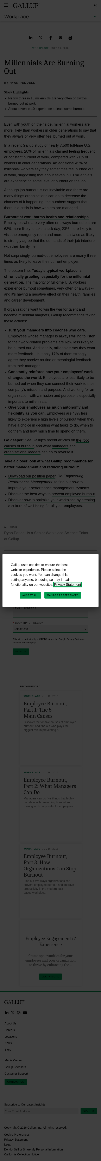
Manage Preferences (63, 595)
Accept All (30, 595)
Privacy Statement (67, 584)
